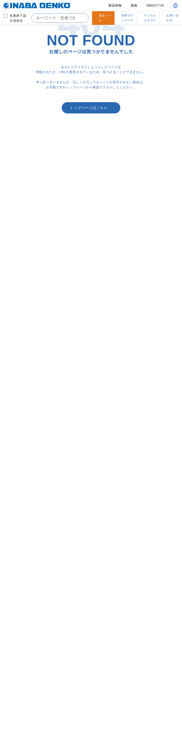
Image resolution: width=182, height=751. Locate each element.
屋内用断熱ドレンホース (22, 494)
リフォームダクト (18, 598)
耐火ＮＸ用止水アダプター (158, 337)
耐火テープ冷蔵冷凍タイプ (158, 350)
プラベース (103, 476)
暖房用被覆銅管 (17, 338)
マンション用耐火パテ (155, 367)
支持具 (145, 487)
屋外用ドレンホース (19, 476)
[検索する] (81, 18)
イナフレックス (62, 592)
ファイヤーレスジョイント (24, 332)
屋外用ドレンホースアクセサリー (24, 485)
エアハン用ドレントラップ (24, 470)
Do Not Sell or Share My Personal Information (62, 742)
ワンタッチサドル (18, 629)
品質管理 (61, 685)
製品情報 (115, 5)
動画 (134, 5)
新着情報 (15, 670)
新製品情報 (17, 661)
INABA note (18, 680)
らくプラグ (14, 592)
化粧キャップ (60, 520)
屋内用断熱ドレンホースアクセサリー (24, 502)
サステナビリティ (113, 661)
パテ (54, 537)
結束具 (145, 494)
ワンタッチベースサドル (22, 622)
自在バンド (148, 500)
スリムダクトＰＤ (107, 317)
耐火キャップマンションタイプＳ (158, 359)
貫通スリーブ (60, 483)
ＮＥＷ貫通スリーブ (64, 489)
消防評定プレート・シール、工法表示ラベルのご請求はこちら (59, 220)
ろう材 (11, 325)
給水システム (15, 576)
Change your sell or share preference (33, 733)
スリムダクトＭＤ (63, 318)
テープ (56, 544)
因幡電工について (67, 661)
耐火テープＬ (149, 413)
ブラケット (148, 527)
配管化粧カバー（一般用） (68, 303)
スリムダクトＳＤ (63, 312)
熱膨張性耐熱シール (154, 433)
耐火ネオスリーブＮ (154, 394)
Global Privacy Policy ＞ (22, 729)
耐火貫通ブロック (152, 387)
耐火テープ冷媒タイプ (155, 343)
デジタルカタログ (158, 651)
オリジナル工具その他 (66, 576)
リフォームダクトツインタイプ (24, 607)
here (64, 702)
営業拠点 (106, 651)
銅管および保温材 (18, 303)
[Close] (175, 699)
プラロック (103, 470)
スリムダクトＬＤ (63, 325)
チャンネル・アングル (155, 507)
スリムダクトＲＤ (107, 323)
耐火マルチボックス (154, 380)
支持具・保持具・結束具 (157, 461)
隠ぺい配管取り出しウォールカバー (69, 511)
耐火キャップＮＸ (152, 330)
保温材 (11, 318)
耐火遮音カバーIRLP (154, 407)
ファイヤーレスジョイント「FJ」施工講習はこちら (123, 220)
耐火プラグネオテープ (155, 400)
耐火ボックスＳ (151, 374)
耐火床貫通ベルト (152, 323)
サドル (56, 551)
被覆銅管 (12, 312)
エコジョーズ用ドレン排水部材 (24, 553)
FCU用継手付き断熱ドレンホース (24, 542)
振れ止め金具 (149, 520)
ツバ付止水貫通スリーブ (67, 470)
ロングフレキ (15, 585)
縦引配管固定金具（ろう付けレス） (158, 478)
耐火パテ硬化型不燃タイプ (158, 440)
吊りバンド (148, 470)
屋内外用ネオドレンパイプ (24, 511)
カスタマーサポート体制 (69, 673)
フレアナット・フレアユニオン (69, 559)
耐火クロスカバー (152, 317)
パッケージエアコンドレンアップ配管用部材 (24, 531)
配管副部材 (57, 461)
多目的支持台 (105, 483)
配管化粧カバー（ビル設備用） (112, 306)
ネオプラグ (59, 585)
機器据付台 (102, 461)
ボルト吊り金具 (151, 514)
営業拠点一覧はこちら (123, 202)
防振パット (103, 489)
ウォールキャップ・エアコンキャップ (69, 529)
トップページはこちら (89, 133)
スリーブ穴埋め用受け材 (157, 446)
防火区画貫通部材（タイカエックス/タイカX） (157, 306)
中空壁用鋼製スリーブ (155, 426)
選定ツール (108, 670)
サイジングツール (63, 598)
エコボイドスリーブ (64, 476)
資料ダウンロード (113, 680)
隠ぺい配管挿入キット (66, 503)
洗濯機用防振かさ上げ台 (112, 496)
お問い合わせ (155, 661)
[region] (91, 721)
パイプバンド (15, 616)
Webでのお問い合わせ (58, 202)
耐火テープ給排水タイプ (157, 420)
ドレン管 (11, 461)
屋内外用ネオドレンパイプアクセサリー (24, 520)
